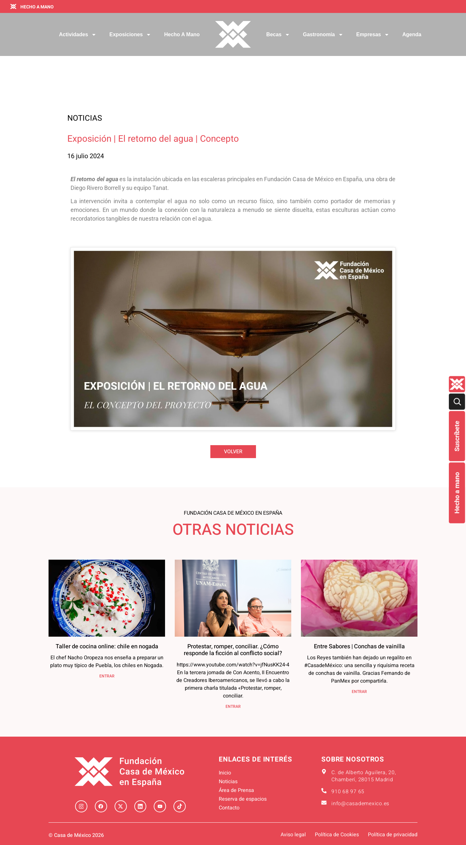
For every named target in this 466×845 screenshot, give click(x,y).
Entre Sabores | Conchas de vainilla (359, 646)
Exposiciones (130, 34)
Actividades (77, 34)
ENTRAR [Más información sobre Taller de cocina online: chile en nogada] (107, 676)
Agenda (411, 34)
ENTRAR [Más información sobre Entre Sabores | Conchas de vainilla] (359, 691)
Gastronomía (323, 34)
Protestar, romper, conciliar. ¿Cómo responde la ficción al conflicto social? (233, 650)
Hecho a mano (457, 493)
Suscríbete (457, 436)
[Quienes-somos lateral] (457, 384)
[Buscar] (457, 402)
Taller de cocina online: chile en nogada (107, 646)
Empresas (373, 34)
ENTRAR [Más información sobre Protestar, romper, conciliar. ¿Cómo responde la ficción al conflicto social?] (233, 706)
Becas (278, 34)
